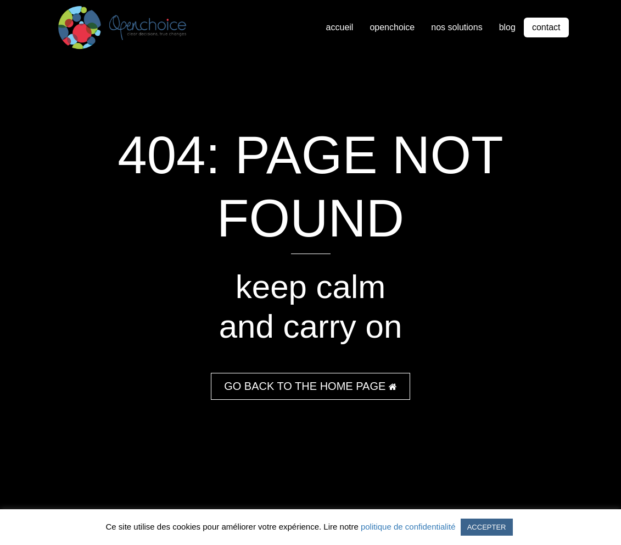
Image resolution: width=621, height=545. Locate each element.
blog (507, 27)
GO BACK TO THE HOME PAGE (310, 386)
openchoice (392, 27)
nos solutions (456, 27)
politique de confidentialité (408, 526)
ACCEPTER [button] (486, 527)
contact (546, 27)
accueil (340, 27)
